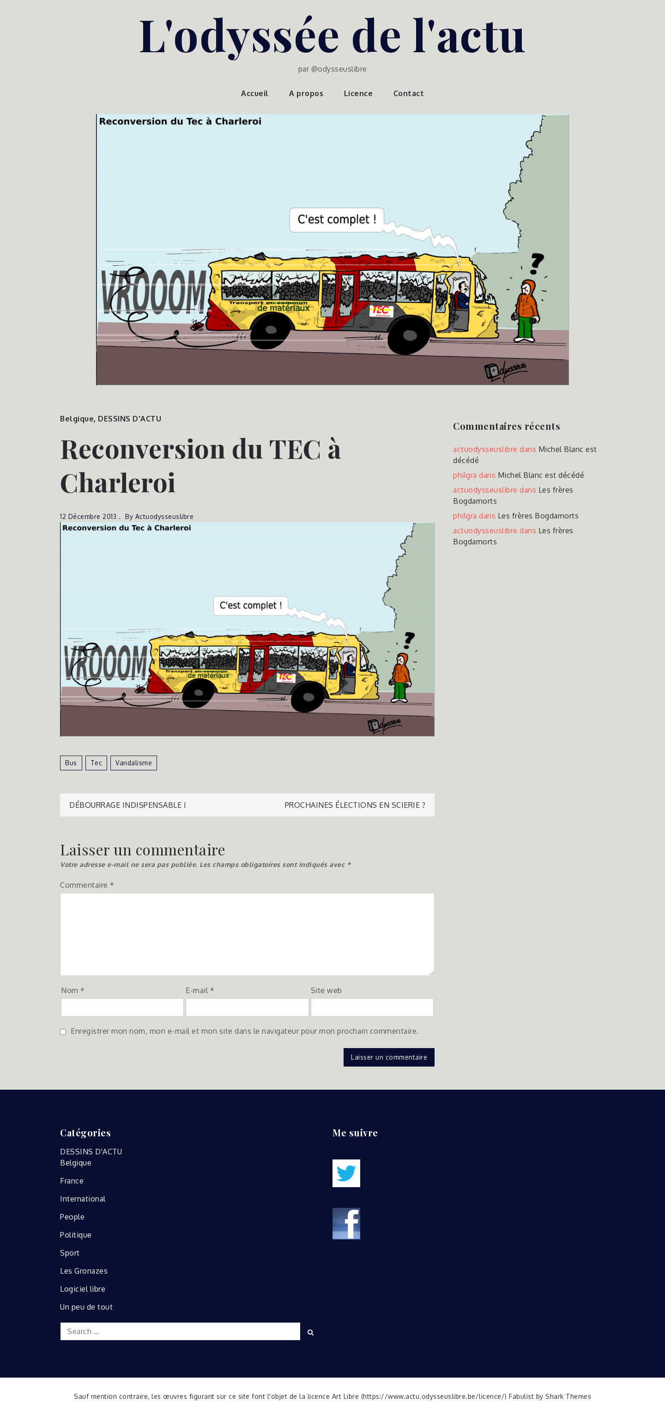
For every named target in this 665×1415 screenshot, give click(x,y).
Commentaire (87, 885)
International (83, 1198)
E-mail (200, 990)
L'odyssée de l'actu (332, 33)
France (72, 1180)
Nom (73, 990)
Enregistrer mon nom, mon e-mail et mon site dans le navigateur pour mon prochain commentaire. (245, 1031)
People (72, 1216)
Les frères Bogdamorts (538, 515)
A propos (306, 93)
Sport (70, 1252)
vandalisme (133, 763)
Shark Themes (568, 1396)
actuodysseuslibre (164, 516)
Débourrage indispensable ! (127, 805)
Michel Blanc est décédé (541, 475)
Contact (408, 93)
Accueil (255, 93)
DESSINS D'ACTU (129, 418)
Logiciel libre (82, 1288)
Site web (326, 990)
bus (71, 763)
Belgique (77, 418)
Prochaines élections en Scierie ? (355, 805)
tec (97, 763)
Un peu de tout (86, 1306)
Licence (358, 93)
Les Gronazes (84, 1270)
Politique (76, 1234)
